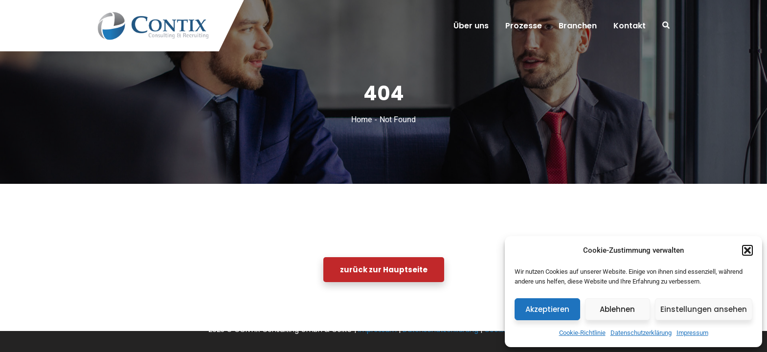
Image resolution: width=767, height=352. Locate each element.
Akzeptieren (547, 309)
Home (361, 119)
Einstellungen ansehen (703, 309)
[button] (747, 250)
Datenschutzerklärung (641, 332)
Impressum (692, 332)
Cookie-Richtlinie (582, 332)
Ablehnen (617, 309)
